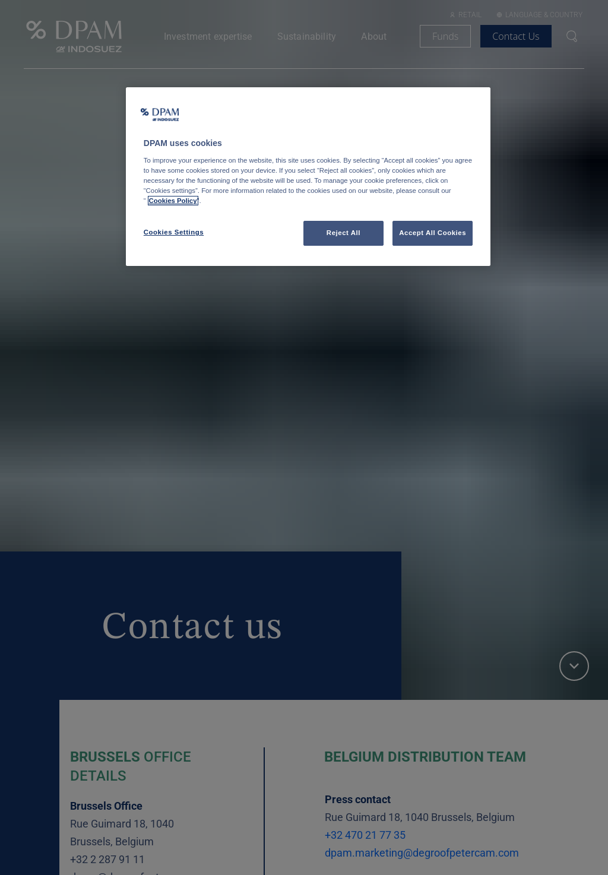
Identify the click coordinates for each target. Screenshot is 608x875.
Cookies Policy (173, 200)
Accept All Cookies (432, 232)
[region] (308, 176)
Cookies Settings (174, 232)
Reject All (343, 232)
